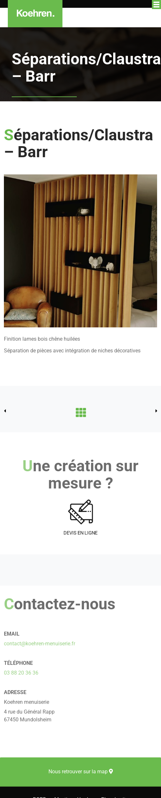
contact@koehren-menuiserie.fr (39, 643)
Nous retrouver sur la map (80, 771)
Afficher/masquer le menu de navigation (156, 4)
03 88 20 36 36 (21, 673)
